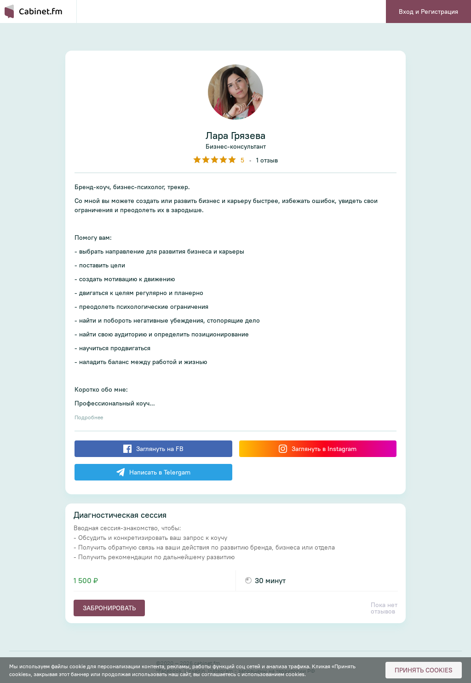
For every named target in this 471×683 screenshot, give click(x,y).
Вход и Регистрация (428, 11)
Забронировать (109, 608)
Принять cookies (424, 670)
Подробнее (89, 417)
